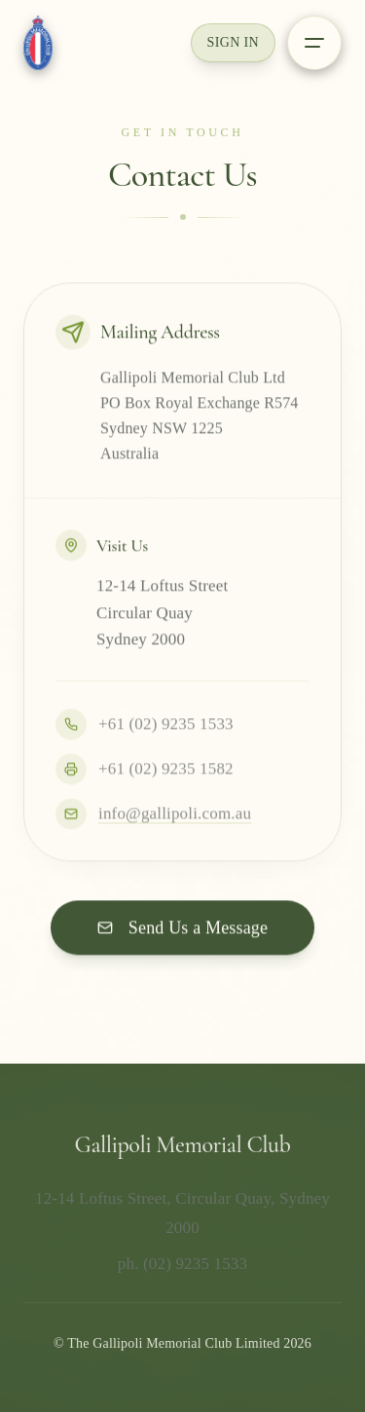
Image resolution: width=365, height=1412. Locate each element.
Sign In (233, 42)
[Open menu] (314, 43)
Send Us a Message (182, 928)
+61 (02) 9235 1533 (144, 725)
